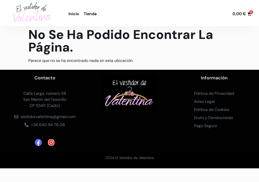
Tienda (90, 13)
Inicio (74, 13)
